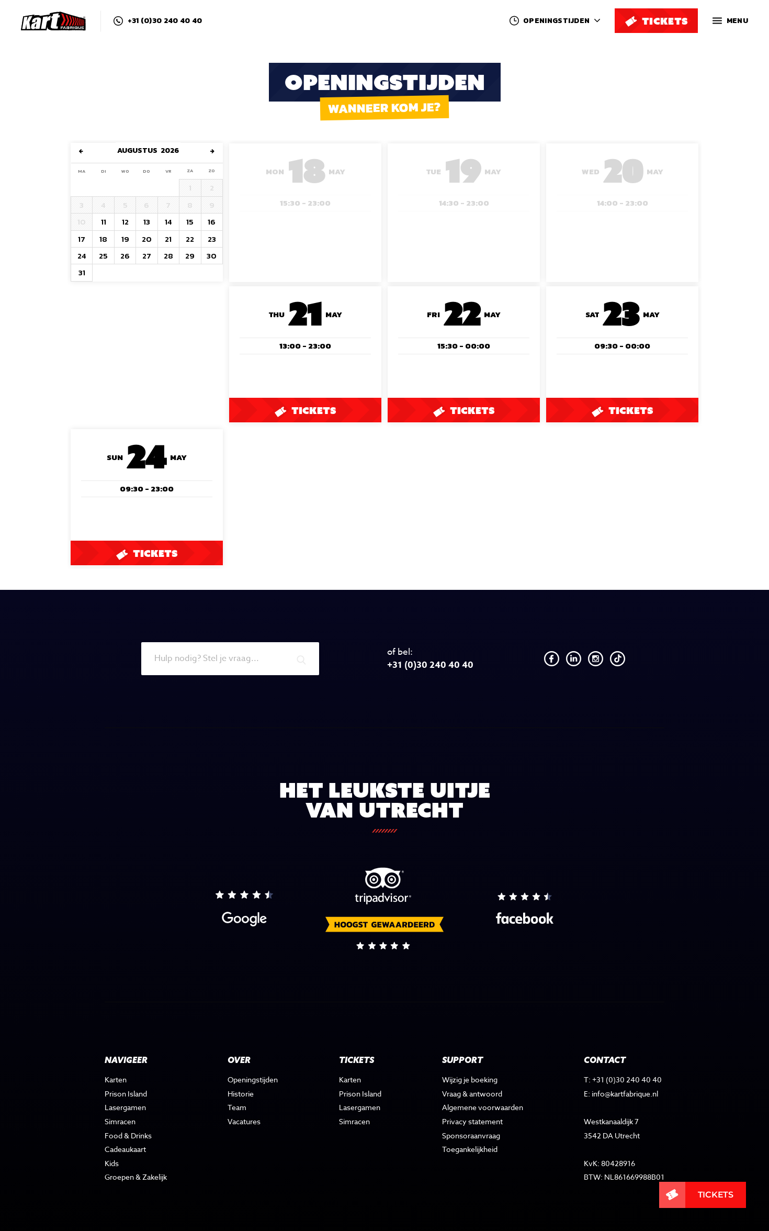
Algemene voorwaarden (484, 1087)
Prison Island (126, 1074)
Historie (241, 1074)
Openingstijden (253, 1060)
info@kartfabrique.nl (627, 1074)
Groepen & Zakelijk (136, 1157)
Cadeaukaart (125, 1129)
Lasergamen (125, 1087)
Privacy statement (474, 1102)
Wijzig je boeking (472, 1060)
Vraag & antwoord (474, 1074)
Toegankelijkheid (472, 1129)
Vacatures (245, 1102)
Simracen (120, 1102)
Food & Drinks (128, 1116)
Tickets (305, 410)
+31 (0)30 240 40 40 (158, 21)
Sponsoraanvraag (474, 1116)
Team (238, 1087)
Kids (112, 1143)
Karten (115, 1060)
